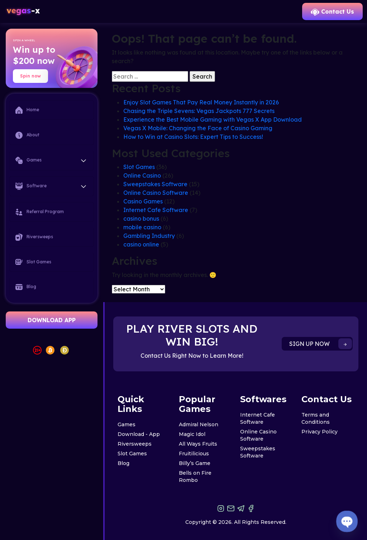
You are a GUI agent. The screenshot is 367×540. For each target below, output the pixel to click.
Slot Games (33, 262)
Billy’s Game (194, 463)
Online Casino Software (155, 192)
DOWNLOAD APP (52, 320)
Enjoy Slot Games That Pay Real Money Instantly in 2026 (201, 102)
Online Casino (142, 175)
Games (126, 424)
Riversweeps (34, 237)
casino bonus (141, 218)
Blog (25, 287)
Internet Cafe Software (155, 209)
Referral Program (39, 212)
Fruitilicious (194, 453)
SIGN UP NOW (320, 343)
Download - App (139, 434)
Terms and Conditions (315, 418)
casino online (141, 244)
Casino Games (143, 201)
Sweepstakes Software (155, 184)
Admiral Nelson (198, 424)
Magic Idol (192, 434)
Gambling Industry (149, 235)
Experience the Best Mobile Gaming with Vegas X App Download (212, 119)
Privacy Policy (319, 431)
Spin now (30, 76)
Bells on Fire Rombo (195, 476)
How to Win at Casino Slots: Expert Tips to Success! (193, 136)
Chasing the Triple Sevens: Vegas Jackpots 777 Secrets (199, 110)
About (27, 135)
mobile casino (142, 227)
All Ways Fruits (198, 444)
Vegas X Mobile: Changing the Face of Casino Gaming (197, 128)
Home (27, 110)
